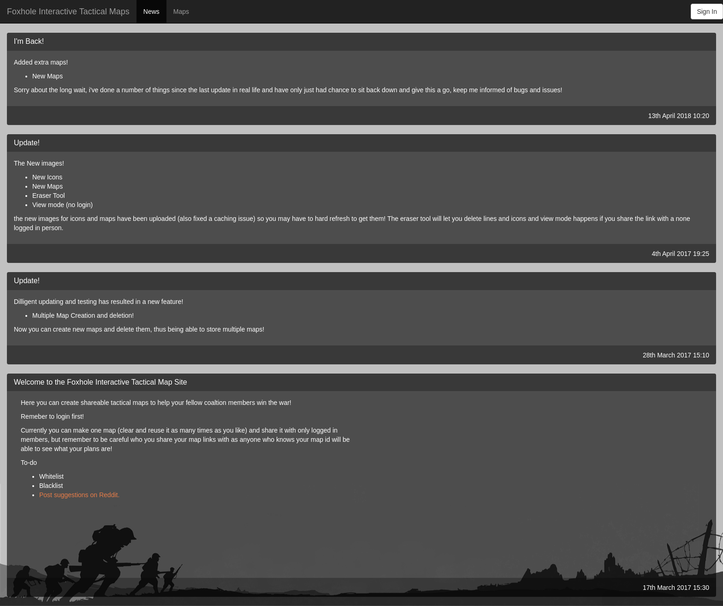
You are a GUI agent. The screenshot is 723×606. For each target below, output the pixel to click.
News (151, 11)
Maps (181, 11)
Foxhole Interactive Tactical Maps (68, 11)
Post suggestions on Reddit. (79, 495)
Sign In (707, 11)
